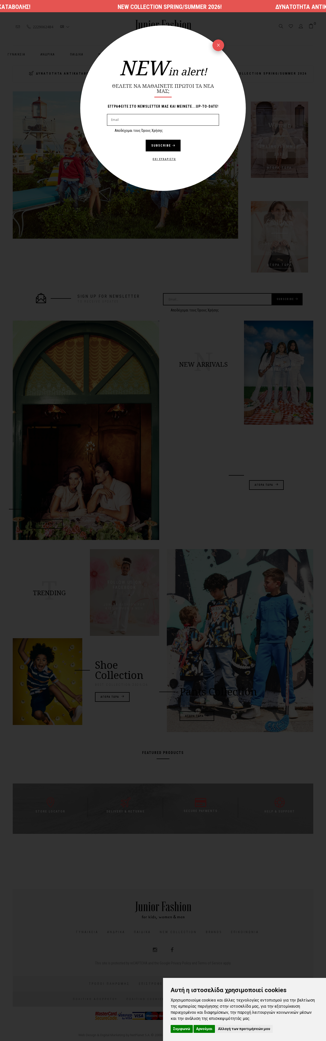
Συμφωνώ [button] (181, 1029)
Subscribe (163, 145)
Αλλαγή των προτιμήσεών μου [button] (244, 1029)
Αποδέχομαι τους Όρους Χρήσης (139, 131)
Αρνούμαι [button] (204, 1029)
